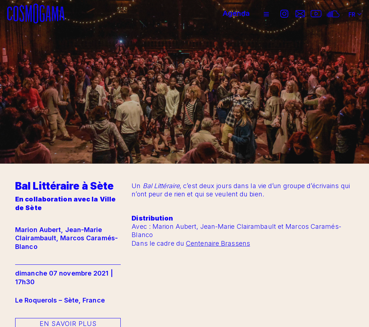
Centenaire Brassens (218, 243)
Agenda (236, 13)
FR (355, 12)
